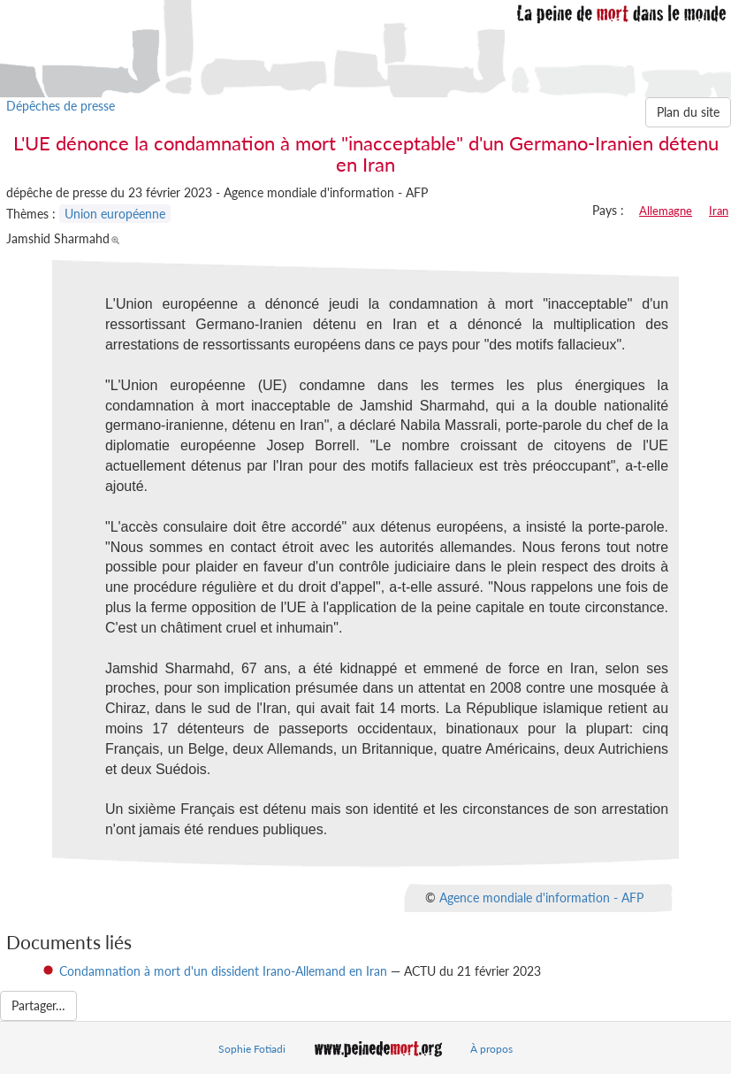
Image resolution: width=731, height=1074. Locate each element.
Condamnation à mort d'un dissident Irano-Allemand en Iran (223, 970)
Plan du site (688, 111)
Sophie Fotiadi (252, 1048)
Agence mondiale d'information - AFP (541, 897)
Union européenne (115, 213)
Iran (718, 210)
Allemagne (665, 210)
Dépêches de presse (60, 105)
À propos (491, 1048)
